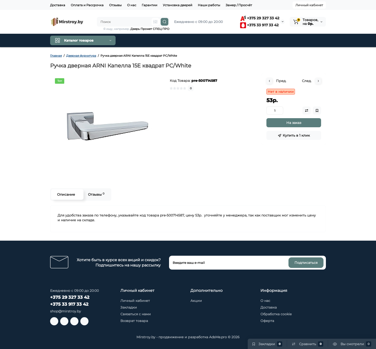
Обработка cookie (276, 314)
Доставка (57, 5)
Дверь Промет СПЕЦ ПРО (149, 29)
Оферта (267, 321)
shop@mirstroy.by (65, 311)
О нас (131, 5)
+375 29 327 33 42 (259, 18)
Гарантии (149, 5)
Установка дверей (177, 5)
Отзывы (115, 5)
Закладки (128, 307)
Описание (66, 194)
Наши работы (209, 5)
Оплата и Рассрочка (87, 5)
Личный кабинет (309, 5)
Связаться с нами (135, 314)
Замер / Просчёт (239, 5)
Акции (196, 301)
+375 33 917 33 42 (259, 25)
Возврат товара (134, 321)
